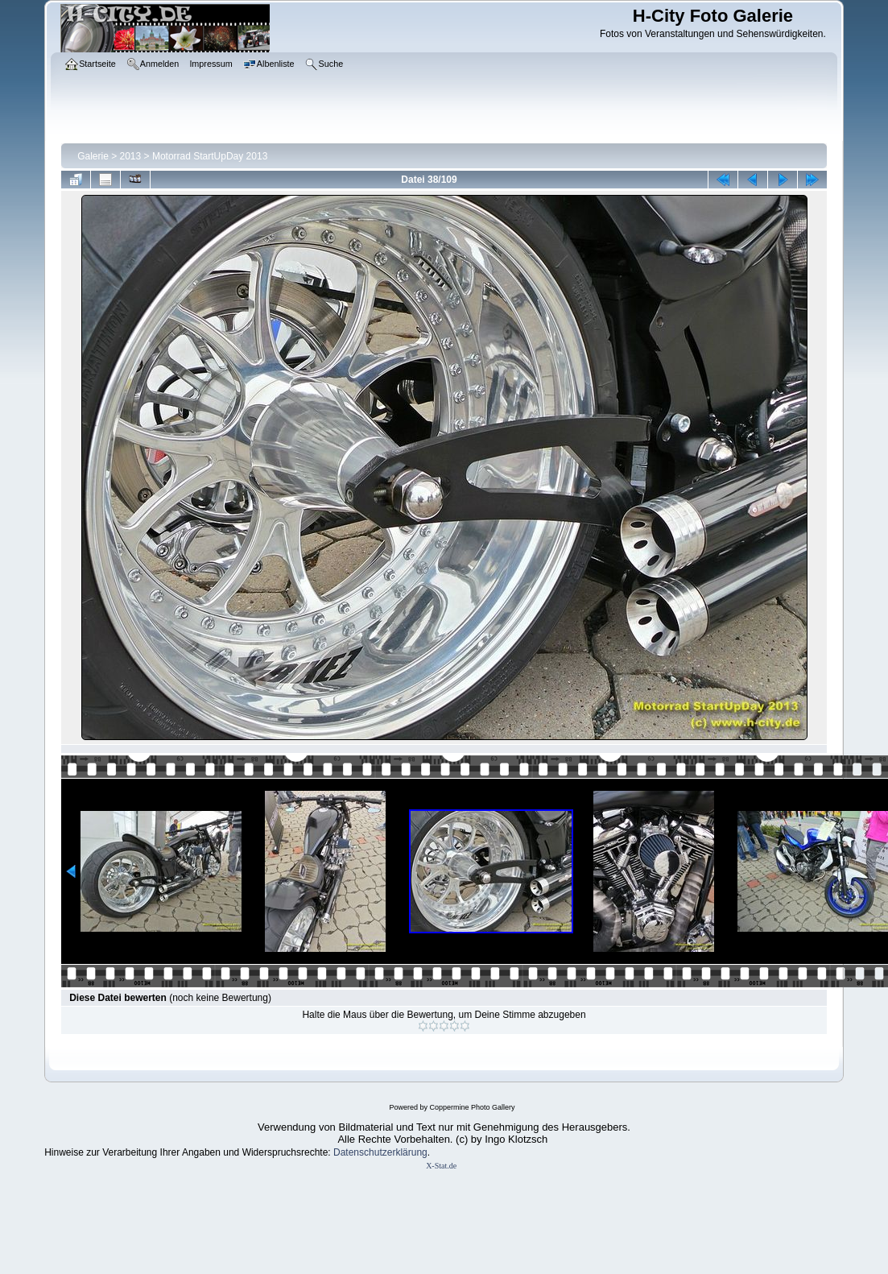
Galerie (93, 156)
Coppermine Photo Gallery (471, 1107)
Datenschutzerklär (372, 1152)
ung (419, 1152)
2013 (131, 156)
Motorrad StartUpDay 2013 (209, 156)
